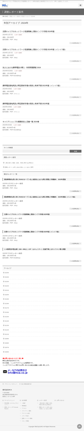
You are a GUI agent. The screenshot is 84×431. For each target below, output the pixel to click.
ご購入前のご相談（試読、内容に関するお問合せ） (19, 163)
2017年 (7, 308)
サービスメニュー (9, 400)
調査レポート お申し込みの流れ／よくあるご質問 (19, 167)
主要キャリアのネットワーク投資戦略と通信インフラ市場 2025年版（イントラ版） (32, 232)
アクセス (24, 408)
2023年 (7, 281)
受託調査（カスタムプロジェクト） (11, 403)
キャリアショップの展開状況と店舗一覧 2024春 (21, 122)
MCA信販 (34, 365)
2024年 (7, 277)
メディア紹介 (25, 415)
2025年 (7, 272)
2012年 (7, 330)
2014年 (7, 321)
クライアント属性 (26, 410)
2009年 (7, 338)
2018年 (7, 303)
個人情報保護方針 (26, 384)
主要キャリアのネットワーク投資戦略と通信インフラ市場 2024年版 (28, 31)
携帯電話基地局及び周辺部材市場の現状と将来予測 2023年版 (26, 104)
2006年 (7, 352)
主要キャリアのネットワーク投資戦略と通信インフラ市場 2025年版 (27, 214)
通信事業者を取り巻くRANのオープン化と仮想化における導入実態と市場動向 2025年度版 (35, 179)
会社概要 (24, 400)
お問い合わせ (60, 400)
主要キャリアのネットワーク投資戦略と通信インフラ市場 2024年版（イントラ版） (34, 49)
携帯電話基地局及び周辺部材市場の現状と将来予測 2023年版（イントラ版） (32, 85)
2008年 (7, 343)
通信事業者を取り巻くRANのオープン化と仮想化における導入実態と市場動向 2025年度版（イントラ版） (40, 197)
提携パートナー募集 (27, 418)
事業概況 (24, 405)
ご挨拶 (23, 403)
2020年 (7, 294)
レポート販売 (18, 34)
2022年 (7, 286)
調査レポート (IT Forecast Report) (11, 408)
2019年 (7, 299)
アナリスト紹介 (26, 413)
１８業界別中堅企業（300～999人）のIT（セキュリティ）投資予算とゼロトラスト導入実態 (34, 249)
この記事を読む (75, 43)
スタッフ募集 (25, 421)
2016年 (7, 312)
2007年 (7, 347)
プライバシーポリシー (11, 384)
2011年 (7, 334)
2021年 (7, 290)
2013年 (7, 325)
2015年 (7, 316)
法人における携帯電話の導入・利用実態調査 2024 (22, 67)
